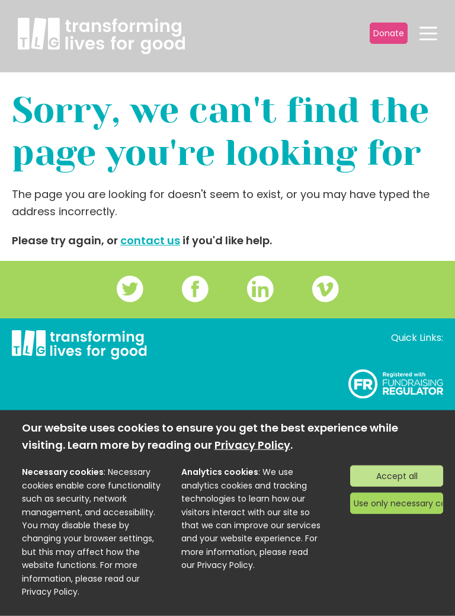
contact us (150, 240)
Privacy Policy (252, 444)
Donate (388, 33)
